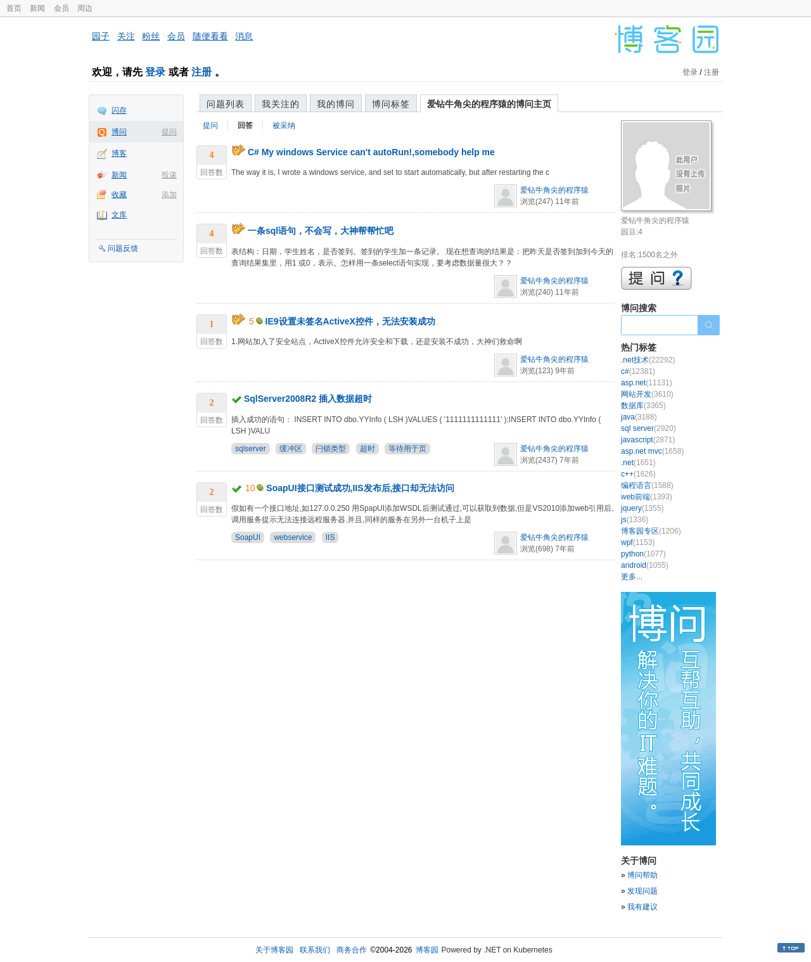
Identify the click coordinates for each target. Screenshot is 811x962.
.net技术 (648, 360)
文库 (119, 214)
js (634, 519)
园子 (101, 36)
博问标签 (391, 104)
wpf (638, 542)
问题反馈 (123, 248)
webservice (293, 537)
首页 (14, 8)
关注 (126, 36)
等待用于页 (407, 448)
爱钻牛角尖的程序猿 (554, 190)
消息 (244, 36)
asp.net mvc (652, 451)
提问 (169, 131)
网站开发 (647, 394)
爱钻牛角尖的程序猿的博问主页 (489, 104)
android (644, 565)
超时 (367, 448)
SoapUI (247, 537)
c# (638, 371)
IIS (330, 537)
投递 (169, 174)
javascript (648, 439)
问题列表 (226, 104)
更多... (631, 576)
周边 (85, 8)
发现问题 (642, 891)
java (639, 417)
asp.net (646, 382)
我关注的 (281, 104)
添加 (169, 194)
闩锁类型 (331, 448)
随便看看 (210, 36)
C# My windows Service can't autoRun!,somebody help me (371, 152)
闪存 (119, 110)
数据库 (643, 405)
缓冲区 (290, 448)
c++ (638, 474)
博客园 (427, 950)
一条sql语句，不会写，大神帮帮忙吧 (320, 231)
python (643, 553)
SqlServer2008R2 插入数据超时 (308, 399)
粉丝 (151, 36)
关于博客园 (274, 950)
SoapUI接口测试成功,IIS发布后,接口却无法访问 (360, 488)
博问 (119, 131)
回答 (245, 125)
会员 (61, 8)
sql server (648, 428)
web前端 (646, 496)
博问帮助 (642, 875)
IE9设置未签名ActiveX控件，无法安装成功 (350, 321)
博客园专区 (651, 531)
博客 (119, 153)
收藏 (119, 194)
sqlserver (250, 448)
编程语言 (647, 485)
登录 (155, 72)
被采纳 (283, 125)
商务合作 (351, 950)
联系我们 (315, 950)
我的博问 (336, 104)
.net (638, 462)
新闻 (37, 8)
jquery (642, 508)
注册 (201, 72)
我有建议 (642, 906)
